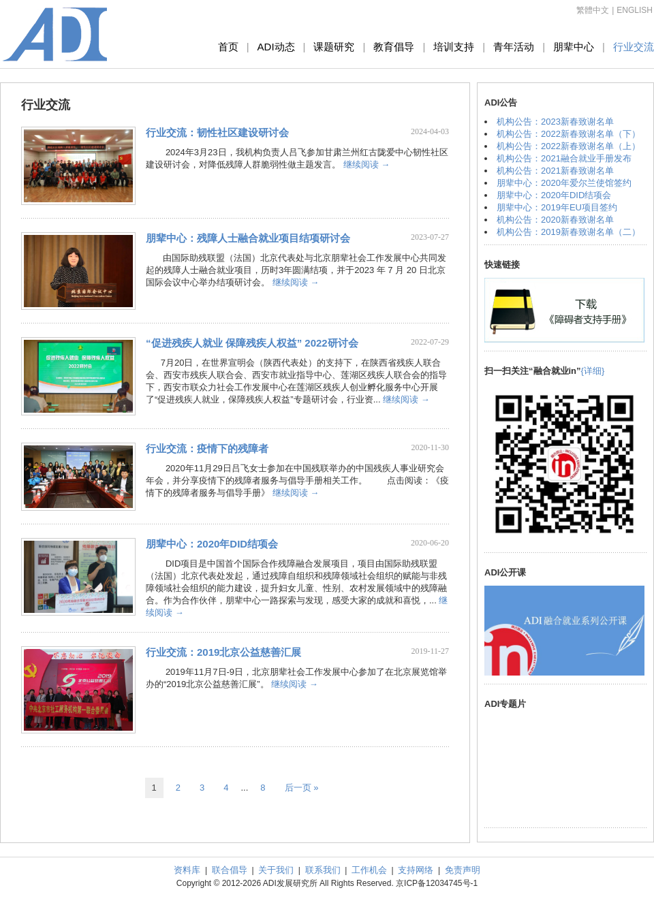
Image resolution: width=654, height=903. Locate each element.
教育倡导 (393, 46)
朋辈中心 (573, 46)
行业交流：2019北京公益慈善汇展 (223, 652)
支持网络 (415, 870)
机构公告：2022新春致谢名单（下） (568, 134)
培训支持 (453, 46)
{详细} (593, 371)
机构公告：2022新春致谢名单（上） (568, 146)
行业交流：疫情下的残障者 (207, 448)
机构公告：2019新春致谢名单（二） (568, 232)
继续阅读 (366, 164)
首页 (228, 46)
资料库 (187, 870)
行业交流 (633, 46)
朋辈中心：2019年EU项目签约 (557, 207)
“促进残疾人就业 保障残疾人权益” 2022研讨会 (252, 343)
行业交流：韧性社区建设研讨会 (217, 132)
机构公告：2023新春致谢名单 (555, 121)
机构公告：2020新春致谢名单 (555, 220)
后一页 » (302, 787)
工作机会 (369, 870)
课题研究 (333, 46)
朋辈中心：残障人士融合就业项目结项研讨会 (248, 238)
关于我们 (276, 870)
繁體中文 (592, 10)
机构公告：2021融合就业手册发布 (564, 158)
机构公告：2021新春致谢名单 (555, 170)
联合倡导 (229, 870)
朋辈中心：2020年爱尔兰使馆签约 (564, 183)
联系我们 (323, 870)
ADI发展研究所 (55, 34)
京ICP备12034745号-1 (437, 883)
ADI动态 (276, 46)
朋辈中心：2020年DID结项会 (212, 544)
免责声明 (462, 870)
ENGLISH (635, 10)
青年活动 (513, 46)
